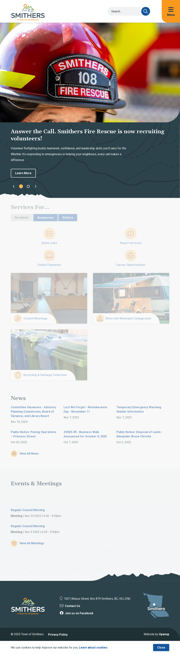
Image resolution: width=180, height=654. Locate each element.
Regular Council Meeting (28, 510)
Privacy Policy (58, 634)
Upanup (164, 634)
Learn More (23, 173)
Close (161, 647)
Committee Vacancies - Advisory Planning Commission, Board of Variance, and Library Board (33, 411)
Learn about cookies (93, 647)
